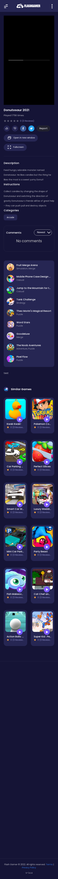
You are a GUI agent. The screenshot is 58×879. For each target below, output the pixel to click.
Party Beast (41, 551)
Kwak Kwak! (14, 424)
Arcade (10, 217)
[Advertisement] (29, 700)
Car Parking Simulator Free (23, 466)
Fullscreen (15, 147)
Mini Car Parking (16, 551)
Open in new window (21, 138)
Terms (49, 864)
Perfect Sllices (42, 466)
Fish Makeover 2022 (18, 594)
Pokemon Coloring (45, 424)
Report (43, 128)
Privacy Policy (29, 867)
